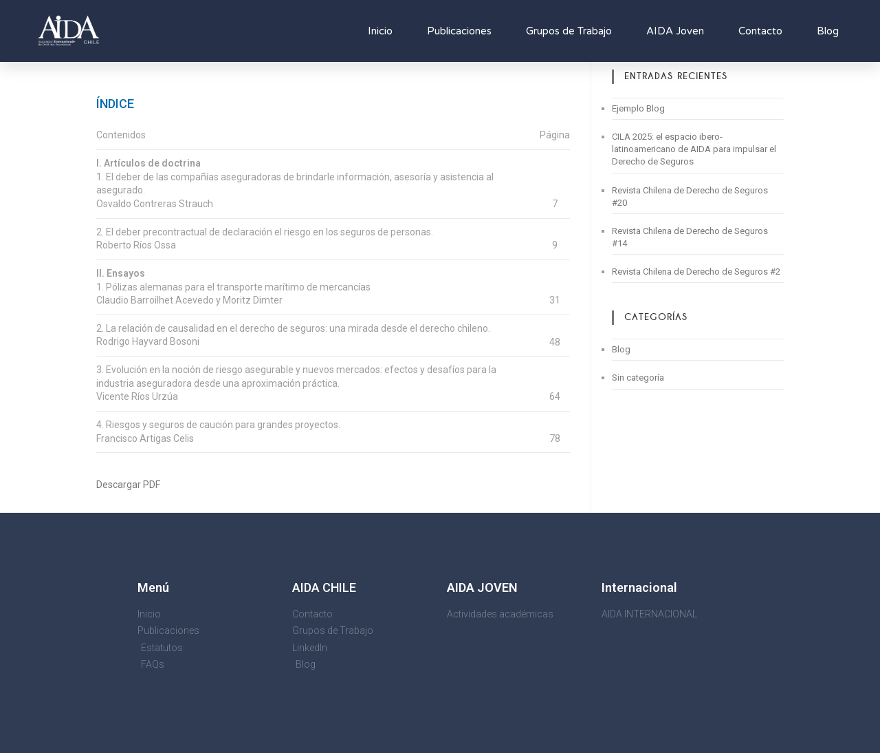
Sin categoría (638, 377)
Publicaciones (459, 31)
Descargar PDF (128, 484)
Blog (828, 31)
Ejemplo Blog (638, 108)
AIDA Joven (675, 31)
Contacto (760, 31)
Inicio (380, 31)
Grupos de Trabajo (569, 31)
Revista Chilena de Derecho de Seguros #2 (696, 271)
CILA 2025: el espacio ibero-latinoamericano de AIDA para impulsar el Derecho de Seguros (694, 149)
